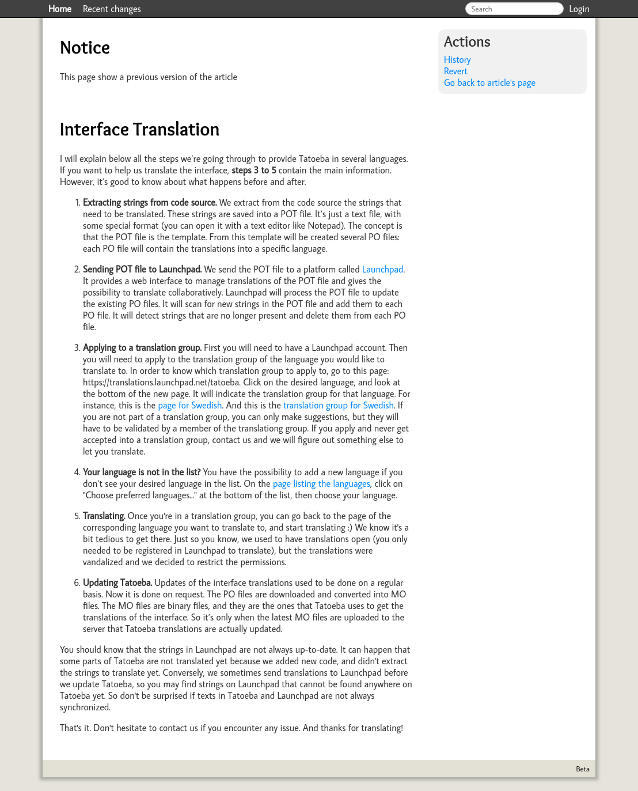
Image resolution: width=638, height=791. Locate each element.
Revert (456, 71)
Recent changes (112, 8)
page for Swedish (190, 405)
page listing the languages (321, 483)
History (457, 59)
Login (579, 8)
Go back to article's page (490, 82)
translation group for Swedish (338, 405)
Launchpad (383, 269)
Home (59, 8)
